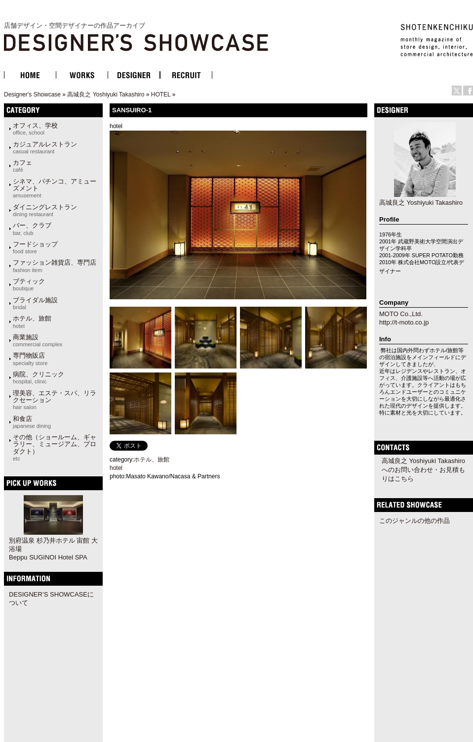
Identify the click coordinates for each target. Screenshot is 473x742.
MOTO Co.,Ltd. (401, 314)
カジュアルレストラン (45, 147)
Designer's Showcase (32, 94)
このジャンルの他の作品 (414, 520)
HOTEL (161, 94)
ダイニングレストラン (45, 210)
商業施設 (37, 340)
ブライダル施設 (35, 303)
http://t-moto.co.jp (404, 322)
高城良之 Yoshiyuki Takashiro (105, 94)
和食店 (32, 422)
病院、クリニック (38, 377)
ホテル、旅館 (32, 321)
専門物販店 (30, 359)
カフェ (22, 166)
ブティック (29, 284)
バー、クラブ (32, 228)
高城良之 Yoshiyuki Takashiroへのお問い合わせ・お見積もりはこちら (423, 469)
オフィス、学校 (35, 129)
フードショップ (35, 247)
